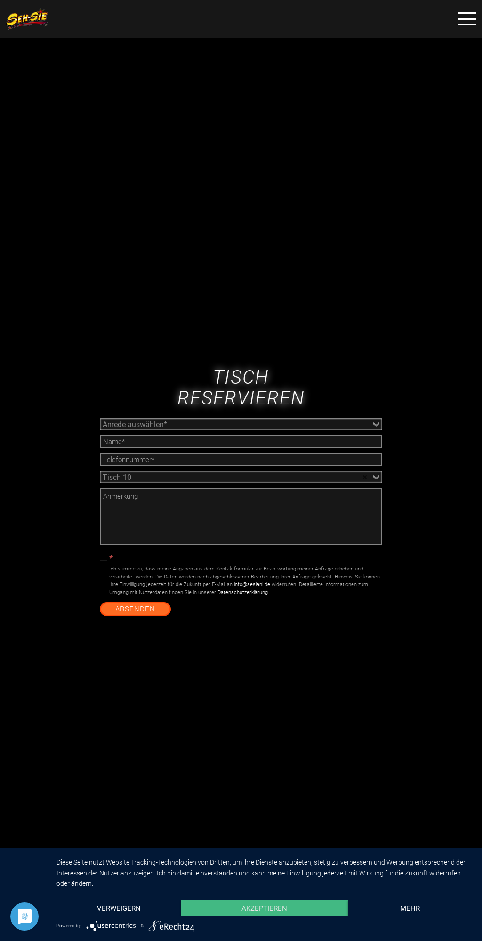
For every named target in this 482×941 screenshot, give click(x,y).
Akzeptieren (264, 908)
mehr (410, 908)
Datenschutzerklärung (242, 592)
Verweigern (119, 908)
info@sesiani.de (252, 584)
